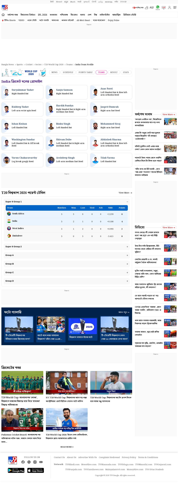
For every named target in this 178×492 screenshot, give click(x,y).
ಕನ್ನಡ (66, 1)
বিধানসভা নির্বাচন (28, 15)
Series (38, 64)
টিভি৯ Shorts (10, 20)
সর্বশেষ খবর (13, 15)
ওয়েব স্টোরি (31, 20)
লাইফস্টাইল (105, 15)
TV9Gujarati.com (162, 468)
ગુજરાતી (86, 1)
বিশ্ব (95, 15)
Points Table (85, 72)
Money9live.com (135, 473)
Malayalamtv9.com (115, 473)
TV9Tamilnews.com (94, 473)
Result (114, 72)
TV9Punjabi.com (73, 473)
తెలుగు (72, 1)
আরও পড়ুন (123, 315)
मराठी (79, 1)
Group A (10, 256)
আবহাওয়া (55, 20)
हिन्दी (52, 1)
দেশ (89, 15)
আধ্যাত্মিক (116, 15)
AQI (152, 7)
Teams (69, 64)
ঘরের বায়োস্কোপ (99, 20)
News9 (59, 1)
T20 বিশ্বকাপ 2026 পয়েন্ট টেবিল (23, 193)
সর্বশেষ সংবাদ (143, 114)
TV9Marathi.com (143, 468)
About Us (71, 461)
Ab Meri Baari (83, 20)
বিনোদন (74, 15)
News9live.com (89, 468)
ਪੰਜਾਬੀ (94, 1)
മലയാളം (108, 1)
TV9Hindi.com (72, 468)
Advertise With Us (87, 461)
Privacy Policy (129, 461)
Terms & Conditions (148, 461)
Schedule (68, 72)
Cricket (29, 64)
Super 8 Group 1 (14, 202)
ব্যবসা (82, 15)
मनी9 (116, 1)
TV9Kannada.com (107, 468)
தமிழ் (100, 1)
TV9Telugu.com (126, 468)
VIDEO (21, 20)
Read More (66, 450)
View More (125, 192)
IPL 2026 (42, 15)
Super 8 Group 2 (14, 247)
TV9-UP (123, 1)
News (54, 72)
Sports (20, 64)
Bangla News (7, 64)
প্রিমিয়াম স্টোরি (129, 15)
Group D (10, 284)
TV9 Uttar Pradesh (154, 473)
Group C (10, 275)
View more (169, 114)
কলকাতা (53, 15)
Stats (126, 72)
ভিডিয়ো (139, 227)
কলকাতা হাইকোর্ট (68, 20)
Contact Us (59, 461)
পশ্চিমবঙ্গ (64, 15)
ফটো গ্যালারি (44, 20)
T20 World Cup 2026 (53, 64)
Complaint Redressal (109, 461)
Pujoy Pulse (113, 20)
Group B (10, 265)
